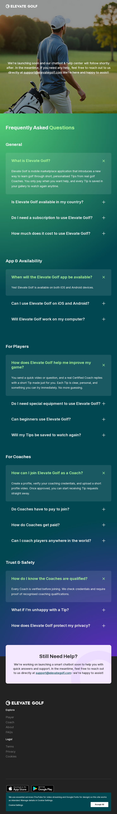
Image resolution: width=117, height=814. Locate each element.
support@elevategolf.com (43, 72)
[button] (109, 6)
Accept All (99, 804)
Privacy (10, 751)
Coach (10, 722)
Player (10, 717)
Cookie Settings (16, 805)
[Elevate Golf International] (21, 6)
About (10, 727)
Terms (10, 746)
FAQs (9, 732)
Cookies (11, 756)
